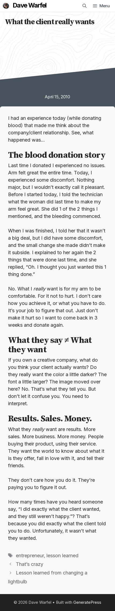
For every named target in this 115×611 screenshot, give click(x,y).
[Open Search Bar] (84, 6)
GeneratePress (87, 602)
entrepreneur (30, 555)
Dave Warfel (29, 5)
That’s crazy (29, 564)
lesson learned (62, 555)
